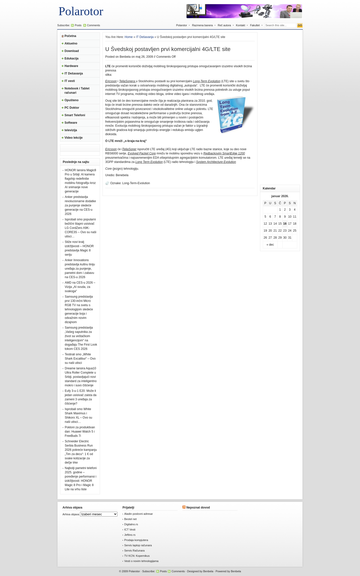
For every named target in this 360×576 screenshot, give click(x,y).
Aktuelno (70, 43)
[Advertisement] (280, 107)
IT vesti (69, 81)
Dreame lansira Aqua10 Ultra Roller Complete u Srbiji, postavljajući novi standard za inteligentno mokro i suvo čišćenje (80, 377)
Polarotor (80, 11)
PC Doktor (71, 107)
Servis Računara (134, 550)
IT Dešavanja (73, 73)
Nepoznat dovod (198, 507)
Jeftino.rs (130, 534)
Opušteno (71, 100)
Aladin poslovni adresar (138, 513)
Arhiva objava (70, 514)
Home (129, 37)
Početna (70, 36)
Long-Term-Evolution (136, 183)
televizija (70, 130)
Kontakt (240, 25)
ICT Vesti (129, 529)
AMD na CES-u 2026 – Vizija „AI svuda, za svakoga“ (80, 287)
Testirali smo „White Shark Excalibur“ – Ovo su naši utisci (80, 359)
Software (70, 122)
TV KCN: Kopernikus (137, 555)
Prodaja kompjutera (136, 540)
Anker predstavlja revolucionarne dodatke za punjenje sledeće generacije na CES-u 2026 (80, 205)
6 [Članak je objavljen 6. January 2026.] (270, 216)
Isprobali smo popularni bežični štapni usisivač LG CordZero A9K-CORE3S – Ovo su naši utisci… (80, 228)
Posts (78, 25)
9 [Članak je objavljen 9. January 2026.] (285, 216)
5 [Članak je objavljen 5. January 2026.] (265, 216)
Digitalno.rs (131, 524)
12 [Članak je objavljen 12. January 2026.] (265, 223)
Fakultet (255, 25)
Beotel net (130, 519)
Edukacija (71, 58)
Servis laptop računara (138, 545)
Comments (93, 25)
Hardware (71, 66)
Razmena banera (202, 25)
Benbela (125, 56)
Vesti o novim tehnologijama (141, 561)
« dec (270, 244)
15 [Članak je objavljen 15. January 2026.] (280, 223)
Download (71, 51)
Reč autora (224, 25)
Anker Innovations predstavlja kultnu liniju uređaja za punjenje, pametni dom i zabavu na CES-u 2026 (80, 268)
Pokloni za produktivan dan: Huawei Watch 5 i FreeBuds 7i (80, 432)
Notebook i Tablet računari (77, 90)
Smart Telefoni (74, 115)
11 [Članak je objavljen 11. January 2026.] (294, 216)
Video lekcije (73, 137)
